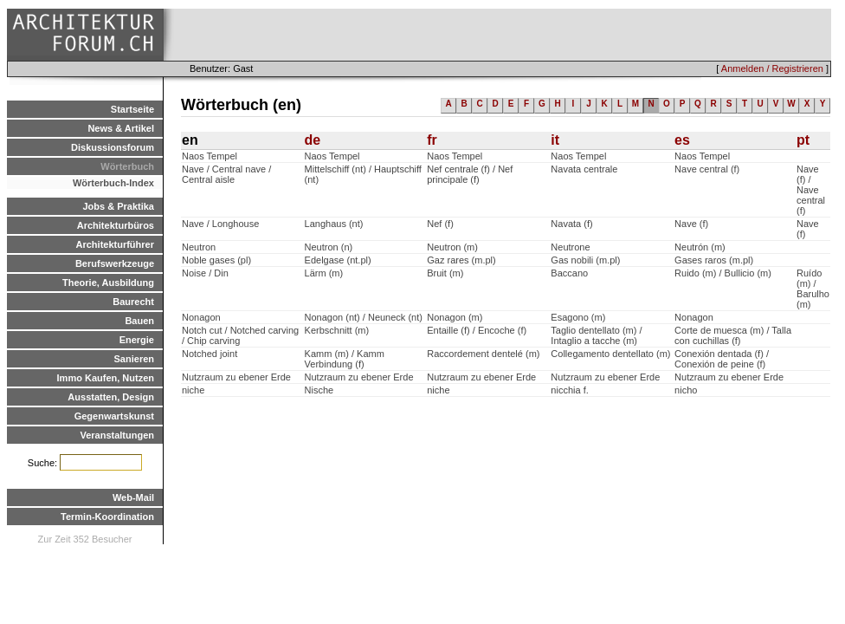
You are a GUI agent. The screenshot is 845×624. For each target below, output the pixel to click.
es (682, 140)
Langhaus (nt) (334, 223)
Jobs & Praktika (118, 206)
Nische (319, 390)
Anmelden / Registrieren (772, 68)
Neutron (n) (329, 247)
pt (803, 140)
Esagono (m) (578, 317)
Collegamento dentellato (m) (610, 353)
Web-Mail (133, 497)
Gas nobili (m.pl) (585, 260)
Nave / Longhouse (220, 223)
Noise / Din (205, 273)
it (555, 140)
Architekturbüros (115, 225)
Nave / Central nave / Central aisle (226, 174)
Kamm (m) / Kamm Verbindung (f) (344, 358)
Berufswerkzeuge (114, 263)
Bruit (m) (445, 273)
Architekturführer (115, 244)
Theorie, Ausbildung (108, 282)
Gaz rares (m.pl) (461, 260)
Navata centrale (584, 169)
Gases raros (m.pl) (713, 260)
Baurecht (133, 301)
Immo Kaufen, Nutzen (105, 378)
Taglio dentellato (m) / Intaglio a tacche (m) (596, 335)
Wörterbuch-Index (113, 183)
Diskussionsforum (112, 147)
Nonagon (201, 317)
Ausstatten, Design (111, 397)
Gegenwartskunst (114, 416)
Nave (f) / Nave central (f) (811, 190)
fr (432, 140)
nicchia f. (569, 390)
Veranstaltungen (117, 435)
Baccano (569, 273)
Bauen (139, 320)
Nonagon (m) (454, 317)
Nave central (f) (706, 169)
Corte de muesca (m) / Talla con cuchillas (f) (732, 335)
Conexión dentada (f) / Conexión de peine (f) (721, 358)
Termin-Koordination (107, 516)
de (313, 140)
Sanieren (134, 359)
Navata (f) (571, 223)
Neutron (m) (452, 247)
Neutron (199, 247)
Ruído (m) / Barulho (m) (813, 288)
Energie (136, 340)
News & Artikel (120, 128)
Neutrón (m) (700, 247)
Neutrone (570, 247)
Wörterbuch (127, 166)
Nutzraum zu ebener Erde (236, 377)
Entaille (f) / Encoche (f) (476, 330)
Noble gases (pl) (216, 260)
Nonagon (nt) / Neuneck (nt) (363, 317)
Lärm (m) (324, 273)
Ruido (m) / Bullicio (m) (722, 273)
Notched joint (209, 353)
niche (193, 390)
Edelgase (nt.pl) (338, 260)
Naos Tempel (209, 156)
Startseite (132, 109)
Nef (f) (440, 223)
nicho (685, 390)
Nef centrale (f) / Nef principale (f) (470, 174)
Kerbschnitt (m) (337, 330)
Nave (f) (691, 223)
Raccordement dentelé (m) (483, 353)
